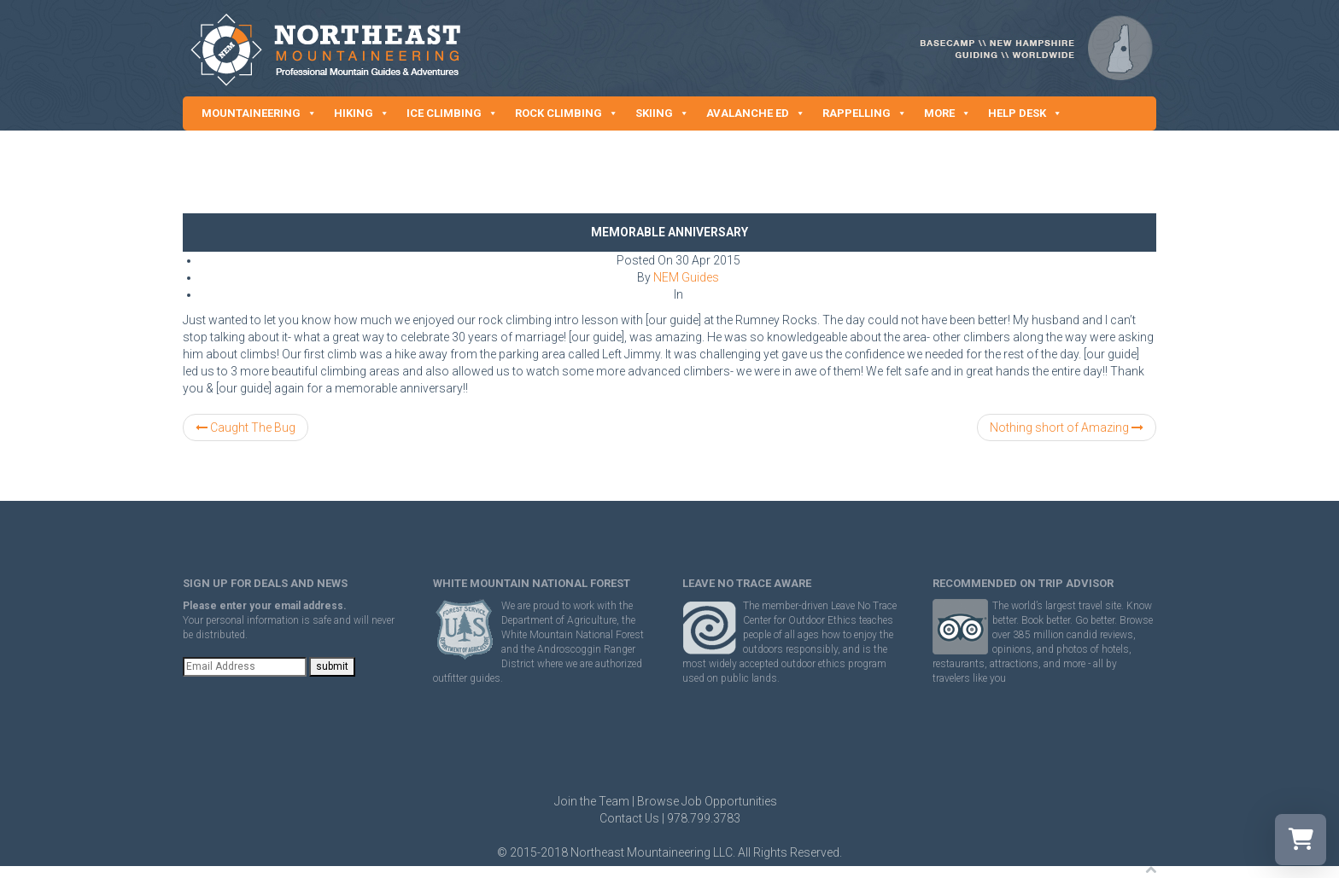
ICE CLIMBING (452, 113)
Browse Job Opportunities (707, 801)
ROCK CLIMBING (566, 113)
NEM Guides (686, 277)
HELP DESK (1025, 113)
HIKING (361, 113)
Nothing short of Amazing (1066, 427)
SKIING (662, 113)
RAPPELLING (864, 113)
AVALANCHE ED (755, 113)
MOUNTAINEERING (259, 113)
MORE (947, 113)
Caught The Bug (245, 427)
